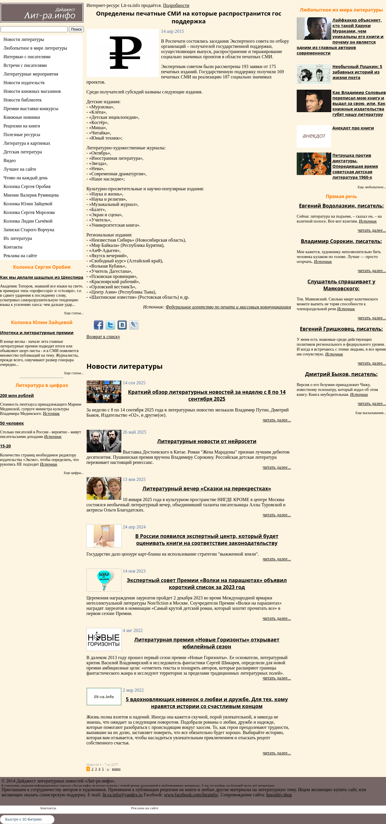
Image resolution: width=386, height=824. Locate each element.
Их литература (17, 238)
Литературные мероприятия (30, 74)
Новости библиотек (22, 99)
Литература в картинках (26, 143)
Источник (51, 413)
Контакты (12, 246)
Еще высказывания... (370, 413)
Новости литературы (23, 39)
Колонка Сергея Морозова (29, 212)
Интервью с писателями (26, 56)
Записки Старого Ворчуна (28, 229)
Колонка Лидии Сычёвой (27, 221)
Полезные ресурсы (21, 134)
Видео (9, 160)
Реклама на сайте (20, 255)
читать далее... (277, 419)
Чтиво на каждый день (25, 177)
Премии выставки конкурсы (30, 108)
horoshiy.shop (279, 794)
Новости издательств (24, 82)
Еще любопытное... (371, 187)
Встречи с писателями (25, 65)
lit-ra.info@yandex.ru (123, 794)
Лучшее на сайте (19, 169)
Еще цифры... (74, 473)
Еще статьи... (74, 313)
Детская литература (22, 151)
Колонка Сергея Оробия (26, 186)
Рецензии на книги (21, 125)
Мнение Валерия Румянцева (31, 195)
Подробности (176, 5)
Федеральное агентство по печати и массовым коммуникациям (228, 306)
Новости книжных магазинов (32, 91)
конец (116, 769)
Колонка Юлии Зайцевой (27, 203)
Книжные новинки (21, 117)
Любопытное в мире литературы (35, 48)
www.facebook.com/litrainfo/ (191, 794)
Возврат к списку (103, 336)
